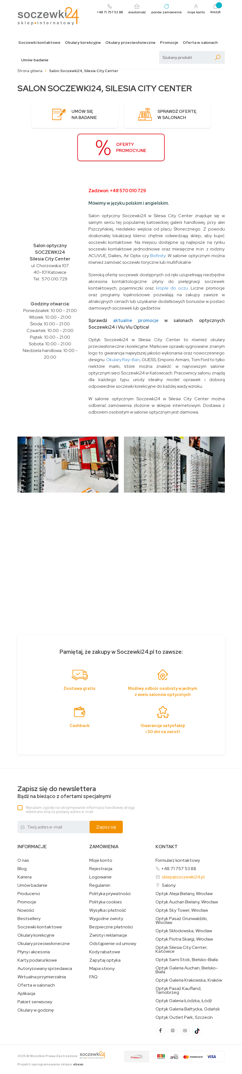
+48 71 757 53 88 (178, 869)
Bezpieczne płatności (111, 927)
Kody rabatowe (104, 952)
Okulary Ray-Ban (123, 360)
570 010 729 (54, 279)
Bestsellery (28, 919)
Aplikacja (26, 994)
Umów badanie (34, 60)
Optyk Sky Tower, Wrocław (182, 911)
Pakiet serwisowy (34, 1002)
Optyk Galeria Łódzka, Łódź (184, 1001)
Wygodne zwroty (106, 919)
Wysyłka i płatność (107, 911)
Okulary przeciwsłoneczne (130, 42)
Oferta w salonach (200, 42)
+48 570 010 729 (128, 191)
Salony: (169, 886)
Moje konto (100, 861)
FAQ (93, 977)
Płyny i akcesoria (33, 952)
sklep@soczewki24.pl (183, 877)
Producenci (28, 894)
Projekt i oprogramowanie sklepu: (50, 1065)
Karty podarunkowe (37, 961)
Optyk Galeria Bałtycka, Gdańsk (188, 1009)
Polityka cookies (105, 902)
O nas (23, 861)
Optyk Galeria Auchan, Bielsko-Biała (187, 970)
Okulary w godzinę (35, 1011)
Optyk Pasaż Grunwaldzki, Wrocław (182, 921)
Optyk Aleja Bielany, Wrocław (184, 894)
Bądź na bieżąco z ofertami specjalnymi (64, 793)
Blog (22, 869)
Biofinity (157, 256)
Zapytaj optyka (105, 961)
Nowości (25, 911)
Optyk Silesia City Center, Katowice (181, 950)
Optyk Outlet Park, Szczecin (184, 1018)
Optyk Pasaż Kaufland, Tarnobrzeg (179, 991)
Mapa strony (101, 969)
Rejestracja (100, 869)
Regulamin (99, 886)
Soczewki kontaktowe (39, 42)
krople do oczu (172, 289)
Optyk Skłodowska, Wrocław (184, 931)
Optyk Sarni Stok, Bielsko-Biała (187, 960)
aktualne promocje (136, 321)
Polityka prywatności (110, 894)
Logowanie (100, 877)
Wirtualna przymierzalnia (41, 977)
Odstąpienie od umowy (112, 944)
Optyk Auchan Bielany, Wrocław (187, 902)
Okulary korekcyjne (83, 42)
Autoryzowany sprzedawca (44, 969)
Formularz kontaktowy (178, 861)
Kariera (24, 877)
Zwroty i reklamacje (108, 936)
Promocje (169, 42)
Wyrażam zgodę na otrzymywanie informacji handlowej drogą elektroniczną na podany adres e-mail (80, 810)
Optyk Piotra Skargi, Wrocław (184, 940)
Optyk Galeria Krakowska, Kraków (189, 981)
